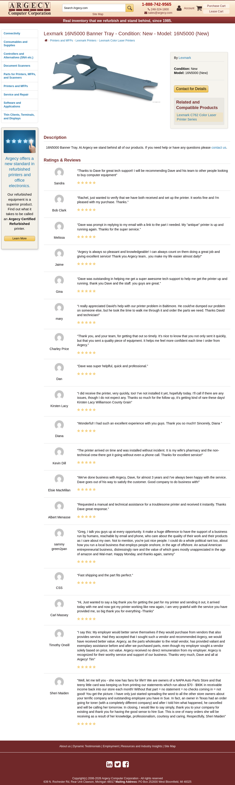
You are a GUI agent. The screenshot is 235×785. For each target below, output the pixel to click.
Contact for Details (191, 89)
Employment (111, 746)
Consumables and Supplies (15, 43)
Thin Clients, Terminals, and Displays (19, 116)
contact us (219, 147)
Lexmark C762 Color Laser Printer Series (196, 117)
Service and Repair (16, 94)
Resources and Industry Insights (141, 746)
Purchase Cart (216, 6)
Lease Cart (216, 11)
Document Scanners (17, 65)
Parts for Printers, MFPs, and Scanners (20, 76)
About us (65, 746)
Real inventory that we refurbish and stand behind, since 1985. (117, 21)
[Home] (46, 40)
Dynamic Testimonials (87, 746)
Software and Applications (12, 104)
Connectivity (12, 33)
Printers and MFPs (16, 86)
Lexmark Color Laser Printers (117, 40)
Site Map (97, 14)
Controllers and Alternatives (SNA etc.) (18, 55)
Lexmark (185, 58)
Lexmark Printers (86, 40)
